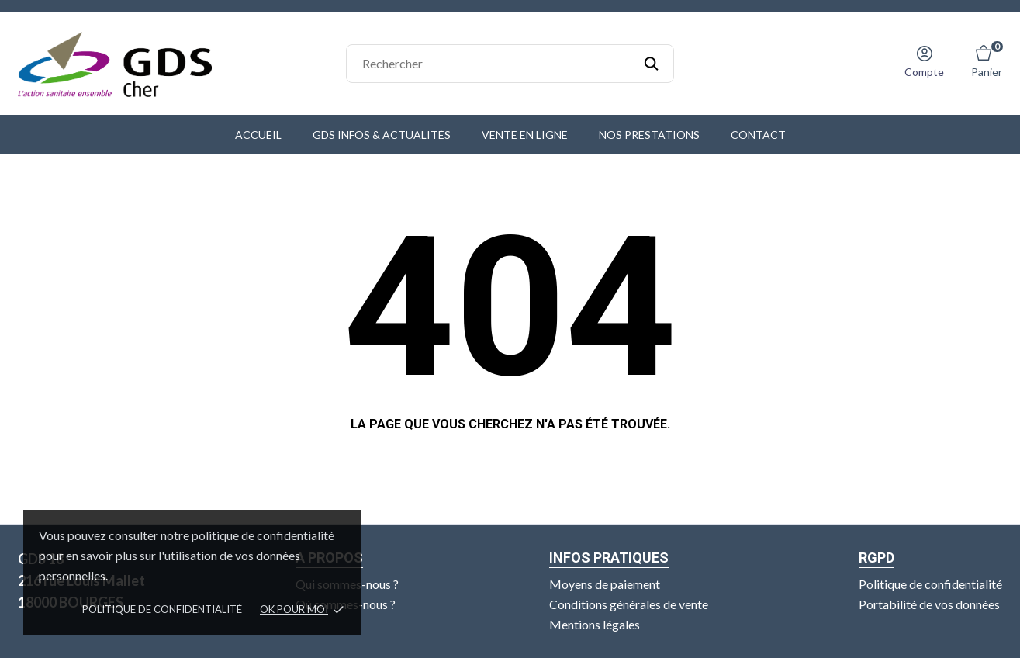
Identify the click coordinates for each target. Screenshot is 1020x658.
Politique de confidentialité (162, 609)
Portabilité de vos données (929, 604)
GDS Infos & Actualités (382, 134)
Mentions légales (594, 624)
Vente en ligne (525, 134)
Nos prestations (649, 134)
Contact (758, 134)
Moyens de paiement (604, 584)
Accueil (258, 134)
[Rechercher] (510, 63)
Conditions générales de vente (628, 604)
